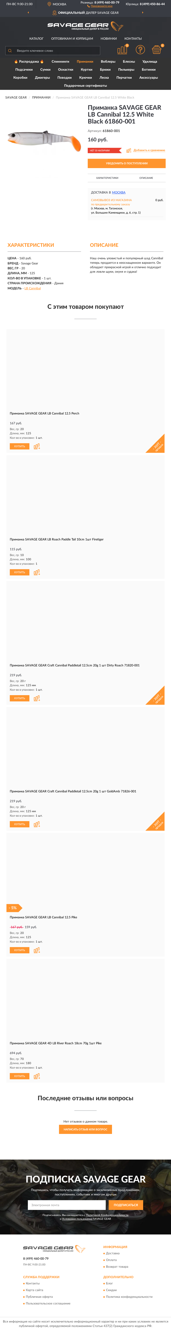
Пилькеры (126, 69)
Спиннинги (60, 61)
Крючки (85, 77)
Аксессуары (148, 77)
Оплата (111, 1258)
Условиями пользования (77, 1217)
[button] (99, 5)
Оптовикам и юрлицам (72, 38)
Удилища (149, 61)
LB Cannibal (32, 288)
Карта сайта (34, 1288)
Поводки (64, 77)
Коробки (20, 77)
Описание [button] (146, 178)
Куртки (86, 69)
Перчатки (124, 77)
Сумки (45, 69)
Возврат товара (117, 1265)
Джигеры (42, 77)
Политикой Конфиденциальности (107, 1213)
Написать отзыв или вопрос (85, 1127)
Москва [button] (119, 192)
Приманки (85, 61)
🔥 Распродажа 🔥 (29, 61)
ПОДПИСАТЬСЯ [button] (126, 1203)
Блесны (129, 61)
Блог (109, 1282)
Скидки (111, 1288)
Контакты (133, 38)
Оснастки (65, 69)
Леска (104, 77)
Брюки (105, 69)
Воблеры (108, 61)
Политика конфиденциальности (129, 1295)
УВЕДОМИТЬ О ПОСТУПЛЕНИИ (127, 163)
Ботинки (149, 69)
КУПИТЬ (19, 446)
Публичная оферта (39, 1295)
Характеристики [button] (107, 178)
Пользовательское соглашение (48, 1302)
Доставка (113, 1251)
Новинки (109, 38)
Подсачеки (24, 69)
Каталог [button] (36, 38)
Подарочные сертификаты (85, 85)
